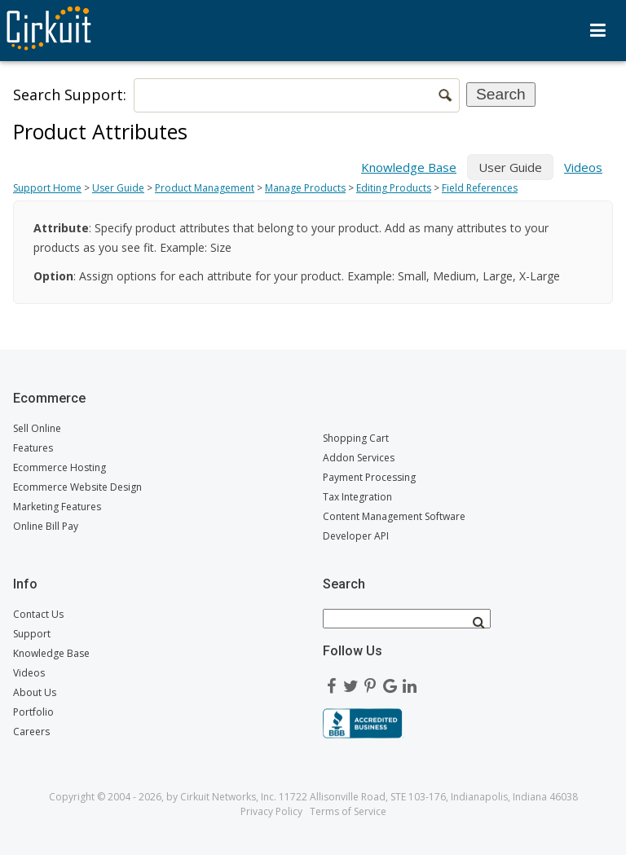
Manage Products (305, 188)
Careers (31, 731)
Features (33, 448)
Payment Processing (369, 477)
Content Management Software (394, 516)
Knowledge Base (408, 167)
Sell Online (37, 428)
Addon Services (359, 458)
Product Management (204, 188)
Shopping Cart (356, 438)
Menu (598, 30)
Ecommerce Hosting (59, 467)
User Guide (118, 188)
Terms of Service (348, 811)
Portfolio (33, 712)
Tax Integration (357, 497)
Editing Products (393, 188)
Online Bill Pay (45, 526)
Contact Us (38, 614)
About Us (34, 692)
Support (32, 634)
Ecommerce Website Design (77, 487)
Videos (583, 167)
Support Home (47, 188)
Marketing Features (57, 506)
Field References (480, 188)
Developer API (356, 536)
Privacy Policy (271, 811)
